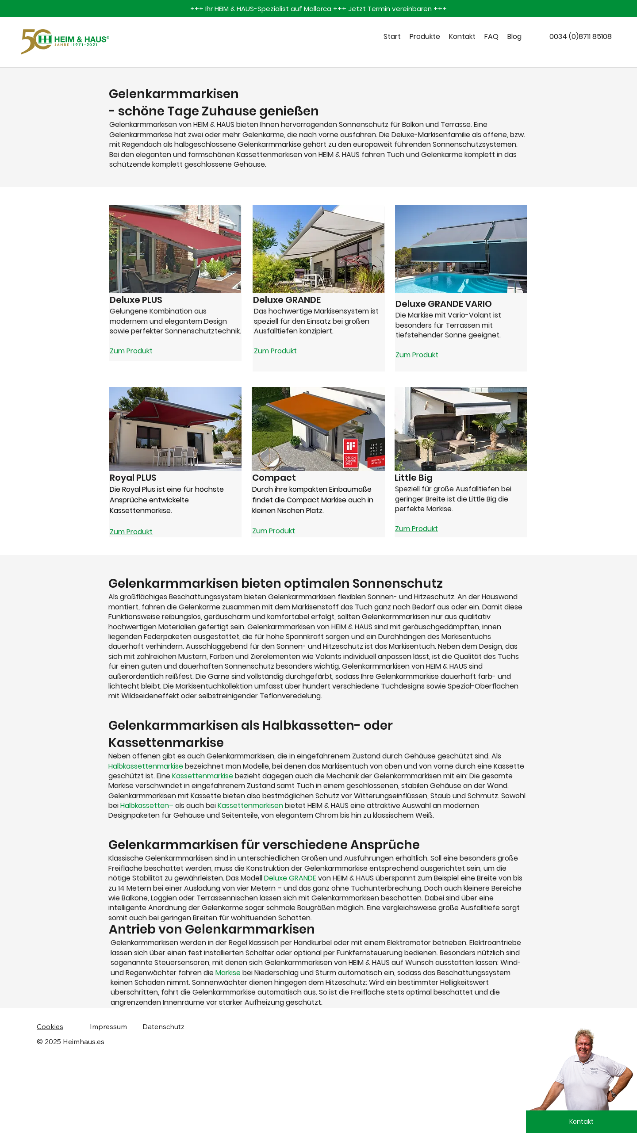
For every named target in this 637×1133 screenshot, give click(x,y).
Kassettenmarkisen (251, 805)
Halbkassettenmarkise (145, 766)
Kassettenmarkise (203, 776)
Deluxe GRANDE (290, 878)
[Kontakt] (581, 1121)
